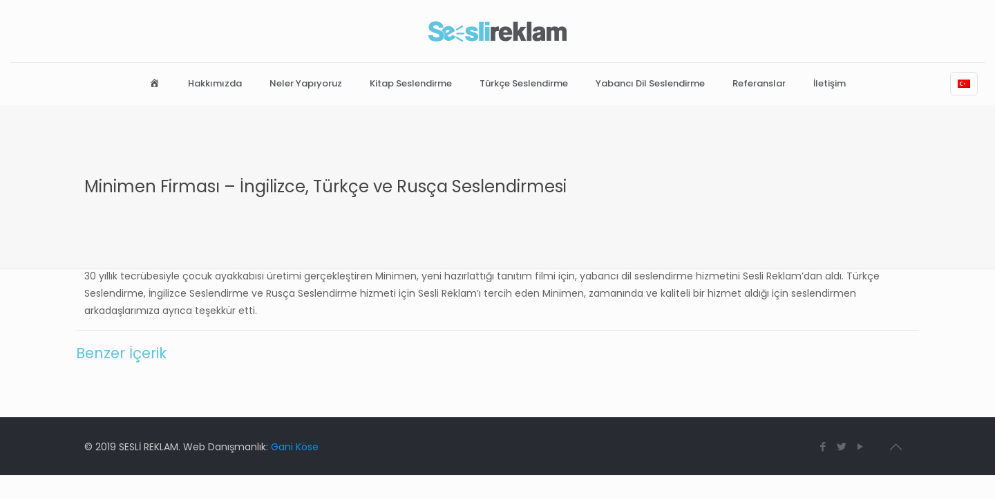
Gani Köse (295, 447)
